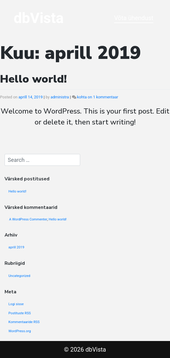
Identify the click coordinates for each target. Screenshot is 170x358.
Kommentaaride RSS (24, 322)
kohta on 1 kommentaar (97, 97)
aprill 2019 (16, 247)
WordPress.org (19, 331)
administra (60, 97)
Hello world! (33, 79)
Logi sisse (16, 304)
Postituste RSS (19, 313)
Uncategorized (19, 276)
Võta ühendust (133, 18)
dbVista (39, 18)
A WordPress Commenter (28, 219)
